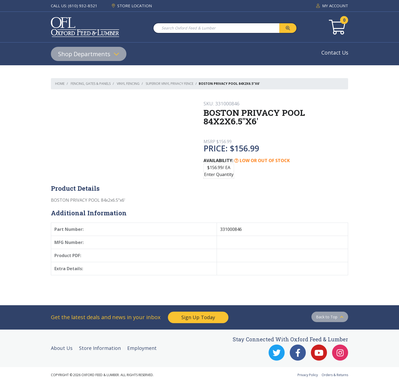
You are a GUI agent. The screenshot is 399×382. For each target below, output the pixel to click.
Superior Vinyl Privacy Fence (169, 83)
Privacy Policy (308, 375)
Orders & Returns (335, 375)
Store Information (100, 348)
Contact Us (334, 52)
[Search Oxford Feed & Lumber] (216, 28)
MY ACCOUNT (332, 5)
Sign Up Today (198, 317)
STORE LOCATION (132, 5)
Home (60, 83)
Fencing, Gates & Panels (91, 83)
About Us (62, 348)
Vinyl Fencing (128, 83)
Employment (142, 348)
